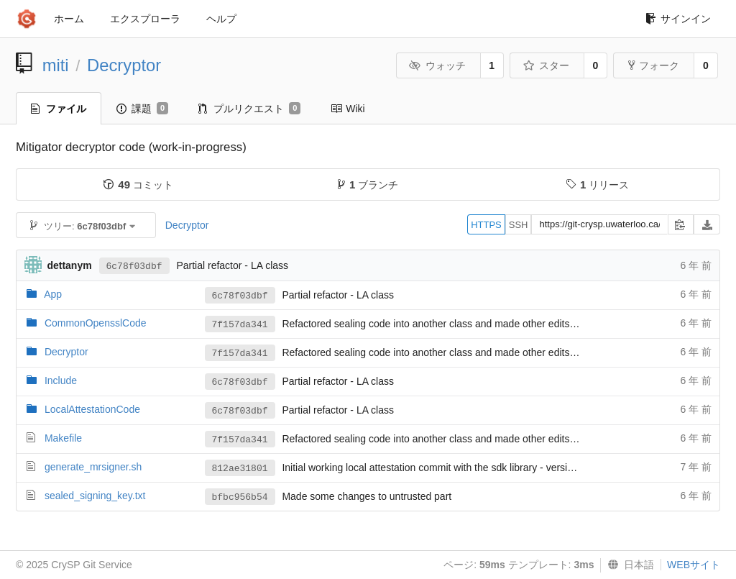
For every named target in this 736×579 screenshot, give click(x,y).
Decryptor (124, 65)
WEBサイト (693, 564)
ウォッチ (437, 65)
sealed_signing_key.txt (95, 495)
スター (546, 65)
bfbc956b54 (240, 497)
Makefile (63, 438)
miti (55, 65)
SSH (518, 224)
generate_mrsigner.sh (93, 467)
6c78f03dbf (134, 266)
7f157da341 (240, 324)
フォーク (653, 65)
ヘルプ (221, 18)
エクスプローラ (145, 18)
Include (61, 380)
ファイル (58, 108)
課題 (142, 108)
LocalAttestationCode (92, 409)
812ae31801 (240, 468)
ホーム (69, 18)
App (53, 294)
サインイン (678, 18)
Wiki (347, 108)
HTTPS (486, 224)
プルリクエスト (249, 108)
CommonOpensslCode (96, 323)
